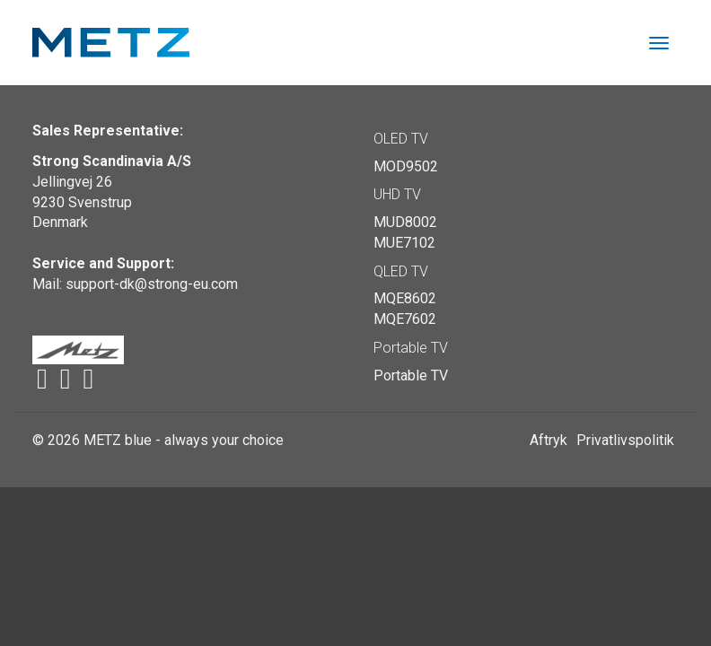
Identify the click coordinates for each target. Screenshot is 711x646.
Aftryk (548, 440)
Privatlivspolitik (625, 440)
